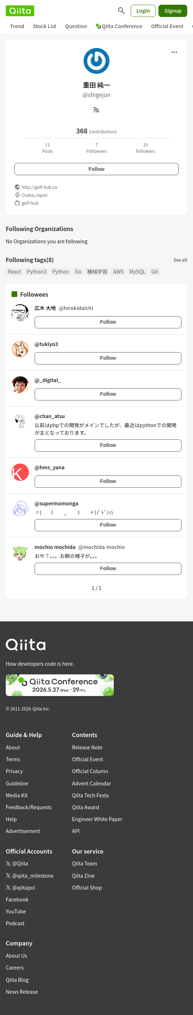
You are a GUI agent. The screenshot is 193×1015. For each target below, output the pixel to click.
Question (76, 26)
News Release (22, 991)
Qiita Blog (17, 979)
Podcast (15, 923)
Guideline (17, 783)
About (13, 747)
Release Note (87, 747)
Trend (17, 26)
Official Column (90, 771)
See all (180, 260)
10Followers (145, 147)
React (14, 271)
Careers (14, 967)
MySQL (137, 271)
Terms (13, 759)
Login (143, 10)
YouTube (16, 911)
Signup (172, 10)
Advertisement (23, 830)
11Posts (47, 147)
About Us (16, 955)
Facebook (17, 899)
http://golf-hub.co (39, 187)
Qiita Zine (83, 875)
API (76, 830)
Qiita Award (85, 807)
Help (11, 819)
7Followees (96, 147)
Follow (96, 169)
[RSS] (96, 110)
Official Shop (87, 887)
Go (78, 271)
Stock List (44, 26)
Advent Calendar (91, 783)
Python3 (36, 271)
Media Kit (17, 795)
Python (60, 271)
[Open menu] (174, 52)
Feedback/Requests (29, 807)
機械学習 (97, 271)
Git (154, 271)
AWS (118, 271)
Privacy (14, 771)
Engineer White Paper (97, 819)
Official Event (167, 26)
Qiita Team (84, 863)
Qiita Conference (119, 26)
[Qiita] (20, 10)
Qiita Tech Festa (90, 795)
